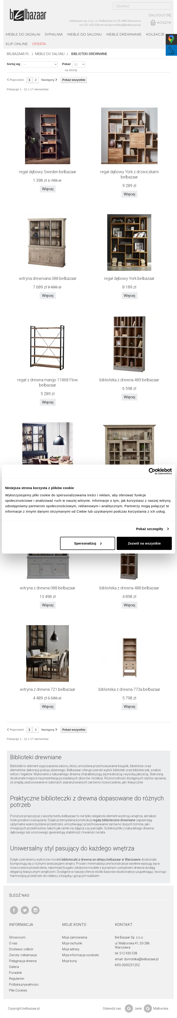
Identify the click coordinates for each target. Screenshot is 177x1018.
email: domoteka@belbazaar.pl (136, 959)
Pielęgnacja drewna (23, 961)
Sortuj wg (13, 64)
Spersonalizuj (88, 543)
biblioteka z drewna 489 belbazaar (129, 379)
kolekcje (155, 34)
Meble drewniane (124, 34)
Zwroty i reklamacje (23, 955)
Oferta (39, 44)
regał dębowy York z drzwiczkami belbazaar (129, 174)
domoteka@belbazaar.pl (124, 24)
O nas (13, 943)
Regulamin (16, 978)
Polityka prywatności (24, 984)
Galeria (14, 967)
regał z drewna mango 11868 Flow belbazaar (47, 382)
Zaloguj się (160, 15)
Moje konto (74, 924)
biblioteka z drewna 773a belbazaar (129, 689)
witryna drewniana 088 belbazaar (48, 278)
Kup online (17, 44)
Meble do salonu (84, 34)
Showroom (17, 937)
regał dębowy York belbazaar (129, 278)
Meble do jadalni (23, 34)
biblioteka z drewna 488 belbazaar (129, 588)
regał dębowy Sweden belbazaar (47, 171)
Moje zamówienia (74, 937)
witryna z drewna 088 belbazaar (47, 588)
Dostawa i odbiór (21, 949)
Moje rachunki (72, 943)
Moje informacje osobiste (80, 955)
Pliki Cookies (18, 990)
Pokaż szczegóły (149, 529)
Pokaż (66, 64)
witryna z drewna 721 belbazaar (47, 689)
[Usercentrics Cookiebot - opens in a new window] (152, 471)
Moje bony (69, 961)
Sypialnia (54, 34)
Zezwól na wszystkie (144, 543)
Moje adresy (70, 949)
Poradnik (15, 973)
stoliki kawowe (105, 872)
